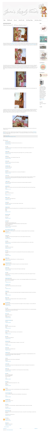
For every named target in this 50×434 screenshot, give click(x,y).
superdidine (7, 399)
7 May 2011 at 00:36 (8, 265)
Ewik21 (6, 368)
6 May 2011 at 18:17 (8, 211)
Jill (5, 358)
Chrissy (6, 235)
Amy (6, 272)
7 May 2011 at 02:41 (8, 305)
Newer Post (4, 428)
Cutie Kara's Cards (38, 20)
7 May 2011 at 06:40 (8, 322)
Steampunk (6, 136)
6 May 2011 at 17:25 (8, 199)
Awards (15, 20)
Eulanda (6, 267)
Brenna (6, 313)
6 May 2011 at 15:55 (8, 158)
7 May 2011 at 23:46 (8, 361)
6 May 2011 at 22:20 (8, 248)
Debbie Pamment (7, 278)
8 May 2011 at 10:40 (8, 385)
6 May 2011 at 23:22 (8, 260)
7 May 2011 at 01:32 (8, 288)
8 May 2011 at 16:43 (8, 390)
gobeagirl (6, 186)
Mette (6, 404)
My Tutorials (9, 20)
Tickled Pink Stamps (14, 43)
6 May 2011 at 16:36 (8, 178)
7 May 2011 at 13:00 (8, 333)
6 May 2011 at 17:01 (8, 189)
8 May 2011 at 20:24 (8, 401)
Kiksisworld (7, 341)
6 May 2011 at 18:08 (8, 204)
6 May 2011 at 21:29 (8, 243)
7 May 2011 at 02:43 (8, 311)
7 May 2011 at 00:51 (8, 275)
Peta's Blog (6, 302)
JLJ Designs (7, 284)
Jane (41, 85)
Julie (6, 241)
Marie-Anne (6, 214)
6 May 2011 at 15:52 (8, 153)
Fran (6, 308)
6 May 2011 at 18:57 (8, 218)
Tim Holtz (14, 136)
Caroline (6, 151)
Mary (6, 336)
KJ (5, 388)
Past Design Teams (29, 20)
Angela (6, 291)
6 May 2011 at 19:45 (8, 227)
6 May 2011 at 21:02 (8, 238)
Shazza (6, 347)
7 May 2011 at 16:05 (8, 345)
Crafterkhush (7, 141)
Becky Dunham (7, 410)
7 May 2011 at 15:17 (8, 338)
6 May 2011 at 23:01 (8, 255)
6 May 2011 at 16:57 (8, 183)
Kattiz (6, 381)
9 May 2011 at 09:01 (8, 408)
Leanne (6, 175)
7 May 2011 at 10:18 (8, 328)
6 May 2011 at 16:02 (8, 163)
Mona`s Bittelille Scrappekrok (9, 229)
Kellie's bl (28, 128)
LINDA (6, 156)
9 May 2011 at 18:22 (8, 420)
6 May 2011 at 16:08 (8, 168)
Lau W (6, 191)
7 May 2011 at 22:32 (8, 355)
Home (4, 20)
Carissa (6, 330)
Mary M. (6, 297)
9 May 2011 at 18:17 (8, 415)
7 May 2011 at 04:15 (8, 317)
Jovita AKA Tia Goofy (8, 320)
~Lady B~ (6, 181)
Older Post (36, 428)
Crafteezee (6, 352)
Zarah (6, 170)
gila (5, 325)
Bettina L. (6, 197)
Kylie (6, 250)
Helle (6, 373)
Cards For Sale (21, 20)
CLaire (6, 202)
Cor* (6, 146)
